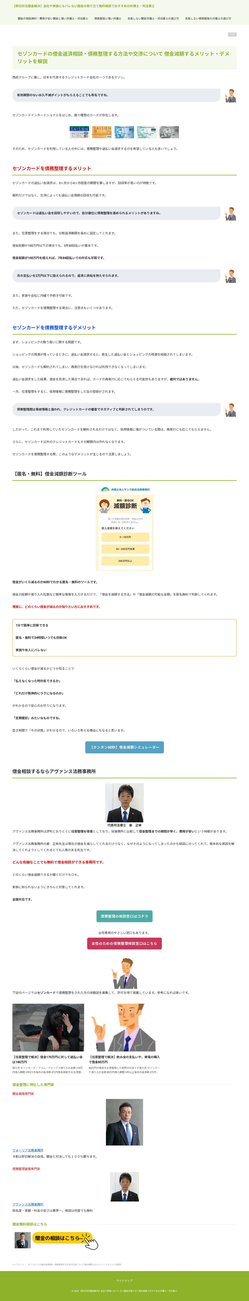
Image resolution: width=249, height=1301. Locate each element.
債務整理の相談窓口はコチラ (124, 916)
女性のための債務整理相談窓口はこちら (124, 944)
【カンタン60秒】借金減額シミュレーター (124, 747)
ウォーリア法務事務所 (27, 1150)
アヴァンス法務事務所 (27, 1204)
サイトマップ (124, 1280)
